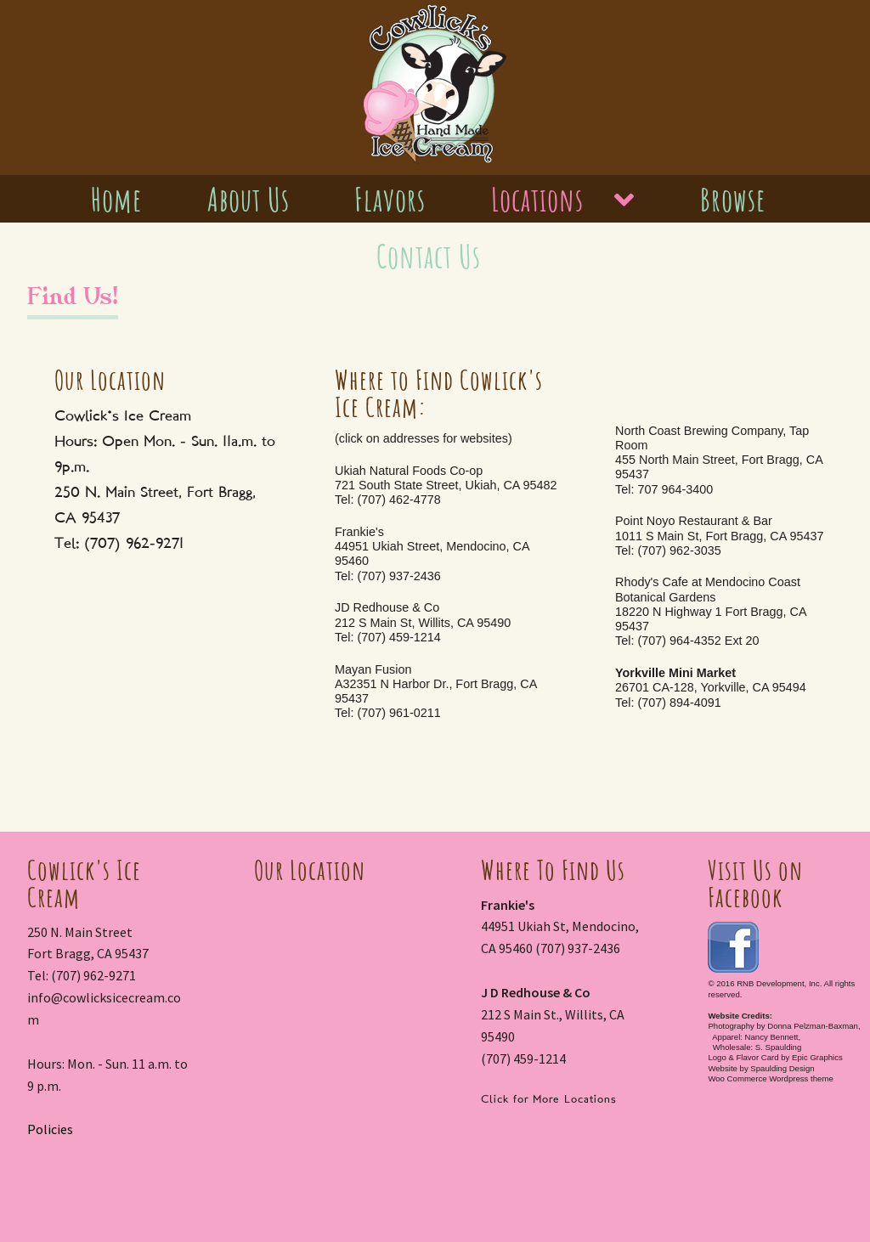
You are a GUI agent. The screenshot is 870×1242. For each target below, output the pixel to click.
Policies (50, 1129)
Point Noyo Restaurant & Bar (719, 535)
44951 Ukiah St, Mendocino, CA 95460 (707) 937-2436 (560, 926)
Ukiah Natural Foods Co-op (446, 485)
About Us (248, 199)
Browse (732, 199)
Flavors (390, 199)
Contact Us (428, 256)
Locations (537, 199)
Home (116, 199)
